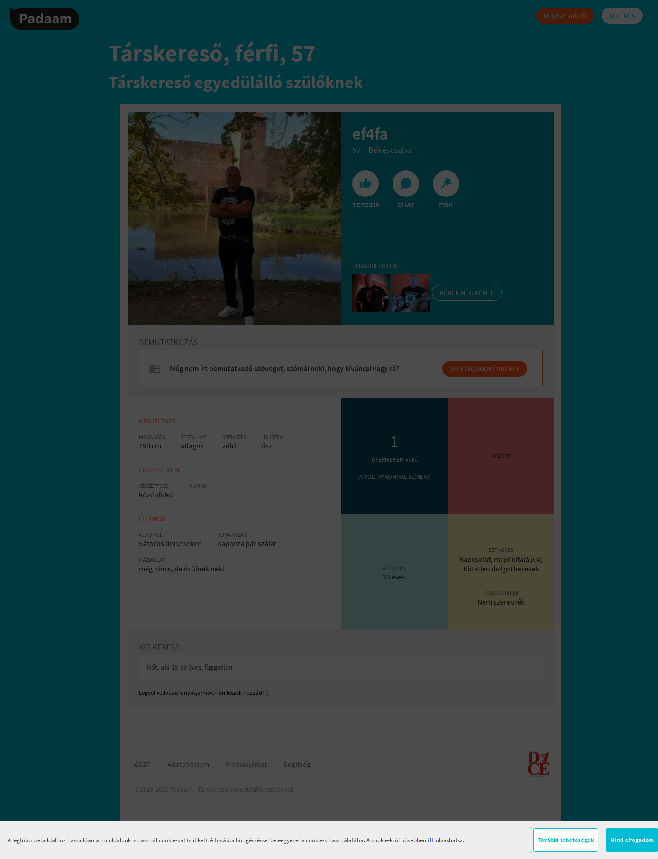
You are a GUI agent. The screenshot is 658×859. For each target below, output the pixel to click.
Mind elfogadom (632, 840)
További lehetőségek (566, 840)
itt (431, 840)
